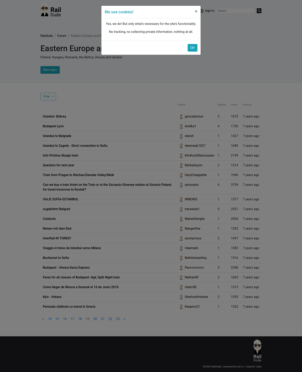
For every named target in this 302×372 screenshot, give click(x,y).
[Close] (196, 11)
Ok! (192, 48)
